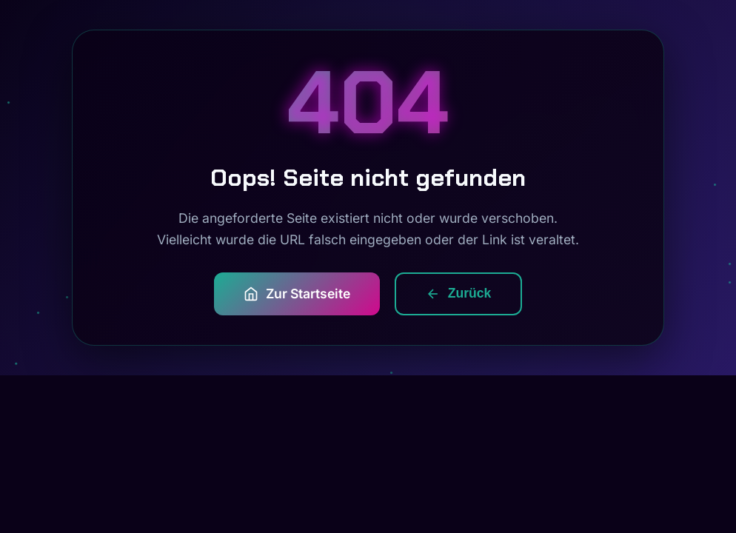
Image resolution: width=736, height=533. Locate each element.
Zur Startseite (297, 293)
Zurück (459, 293)
